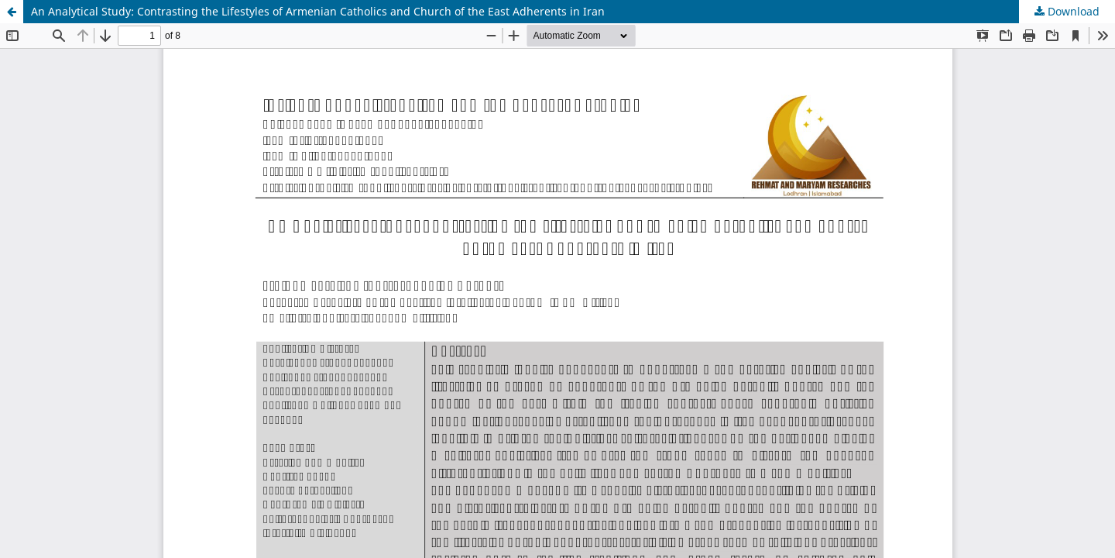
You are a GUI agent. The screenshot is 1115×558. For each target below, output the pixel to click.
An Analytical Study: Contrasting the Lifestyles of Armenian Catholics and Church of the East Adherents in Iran (318, 11)
